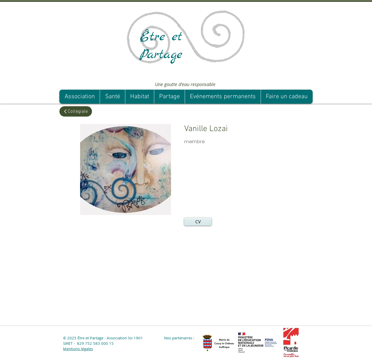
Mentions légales (78, 348)
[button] (198, 222)
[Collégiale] (75, 111)
